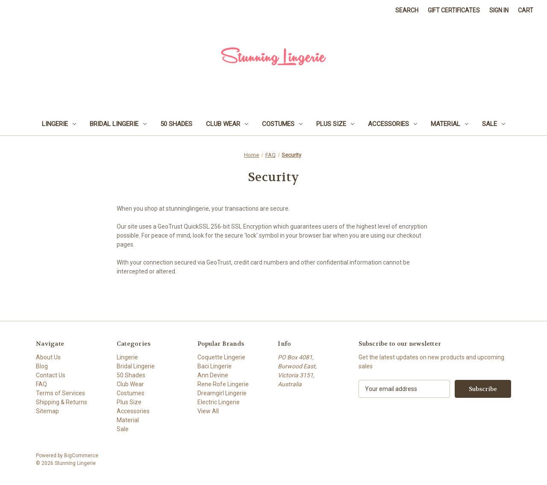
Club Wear (227, 124)
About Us (48, 357)
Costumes (282, 124)
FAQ (41, 384)
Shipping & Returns (61, 402)
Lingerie (59, 124)
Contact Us (50, 375)
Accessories (392, 124)
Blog (42, 366)
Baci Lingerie (214, 366)
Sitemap (47, 411)
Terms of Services (60, 393)
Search (406, 10)
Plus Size (335, 124)
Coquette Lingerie (221, 357)
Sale (493, 124)
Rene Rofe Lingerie (223, 384)
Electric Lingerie (218, 402)
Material (449, 124)
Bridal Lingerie (118, 124)
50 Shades (176, 124)
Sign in (499, 10)
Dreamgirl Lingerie (222, 393)
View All (208, 411)
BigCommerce (81, 456)
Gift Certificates (454, 10)
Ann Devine (212, 375)
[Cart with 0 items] (525, 10)
